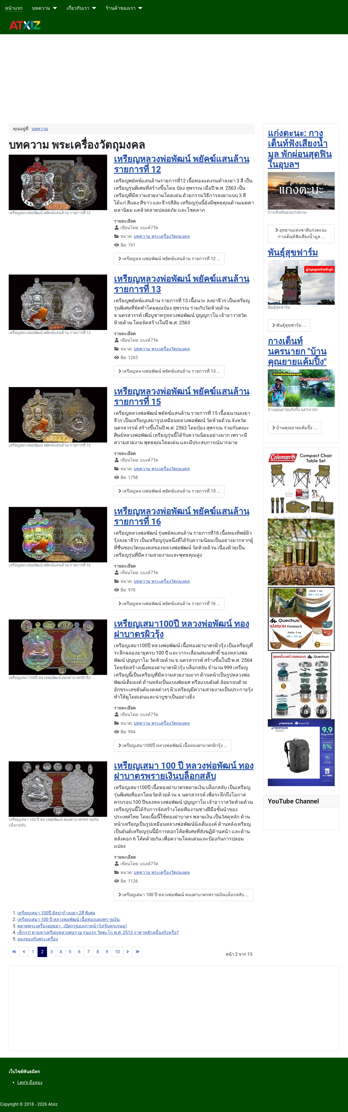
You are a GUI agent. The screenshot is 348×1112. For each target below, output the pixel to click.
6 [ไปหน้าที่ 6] (79, 951)
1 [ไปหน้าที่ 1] (33, 951)
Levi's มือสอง (29, 1082)
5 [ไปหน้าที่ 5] (70, 951)
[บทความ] (53, 8)
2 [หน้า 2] (42, 951)
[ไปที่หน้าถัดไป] (127, 952)
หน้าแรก (14, 8)
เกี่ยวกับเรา (78, 8)
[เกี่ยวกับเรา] (92, 8)
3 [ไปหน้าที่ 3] (51, 951)
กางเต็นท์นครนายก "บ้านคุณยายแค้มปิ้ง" (297, 351)
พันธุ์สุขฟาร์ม (293, 252)
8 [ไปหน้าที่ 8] (98, 951)
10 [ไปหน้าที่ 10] (117, 951)
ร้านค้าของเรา (121, 8)
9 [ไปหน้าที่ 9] (107, 951)
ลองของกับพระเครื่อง (37, 939)
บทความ (41, 8)
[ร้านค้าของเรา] (139, 8)
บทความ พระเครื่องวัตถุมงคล (162, 236)
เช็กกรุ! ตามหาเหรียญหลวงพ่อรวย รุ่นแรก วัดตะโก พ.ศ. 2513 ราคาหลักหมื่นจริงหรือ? (98, 932)
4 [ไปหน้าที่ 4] (61, 951)
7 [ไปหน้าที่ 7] (88, 951)
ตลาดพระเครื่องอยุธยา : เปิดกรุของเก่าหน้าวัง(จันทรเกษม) (72, 926)
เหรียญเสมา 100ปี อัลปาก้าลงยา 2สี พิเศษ (56, 912)
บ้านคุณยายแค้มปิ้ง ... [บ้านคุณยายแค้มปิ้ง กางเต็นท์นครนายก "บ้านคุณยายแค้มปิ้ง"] (294, 427)
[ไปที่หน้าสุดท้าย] (137, 952)
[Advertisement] (163, 72)
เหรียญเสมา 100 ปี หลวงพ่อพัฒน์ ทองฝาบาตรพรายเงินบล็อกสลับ (184, 771)
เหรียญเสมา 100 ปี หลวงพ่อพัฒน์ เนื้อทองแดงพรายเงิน (68, 919)
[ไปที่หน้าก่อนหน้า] (24, 952)
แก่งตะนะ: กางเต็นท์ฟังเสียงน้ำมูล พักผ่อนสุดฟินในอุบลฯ (300, 149)
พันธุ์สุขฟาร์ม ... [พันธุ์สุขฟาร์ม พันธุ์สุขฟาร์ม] (289, 325)
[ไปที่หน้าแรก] (14, 952)
